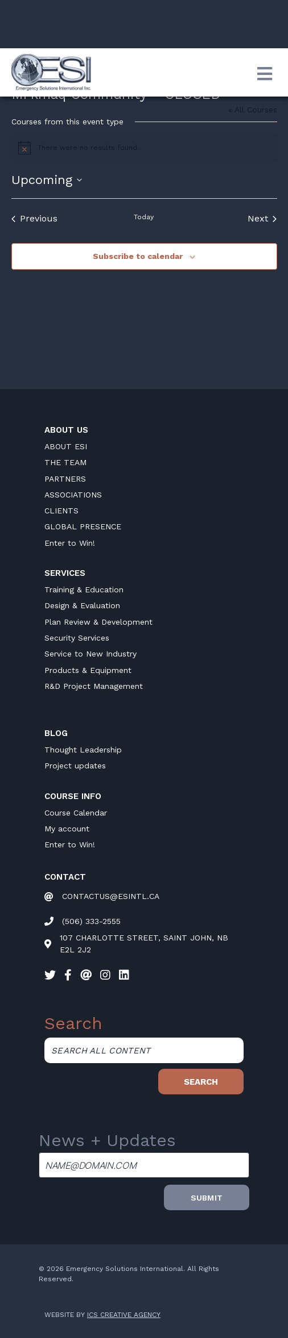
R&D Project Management (93, 686)
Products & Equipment (87, 670)
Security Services (76, 637)
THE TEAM (65, 462)
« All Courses (252, 109)
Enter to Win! (69, 542)
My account (66, 828)
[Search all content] (144, 1050)
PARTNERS (65, 478)
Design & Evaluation (82, 605)
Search (201, 1082)
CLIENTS (61, 510)
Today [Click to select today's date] (144, 217)
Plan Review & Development (98, 621)
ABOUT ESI (65, 446)
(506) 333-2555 (91, 921)
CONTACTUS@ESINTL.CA (110, 896)
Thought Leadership (83, 749)
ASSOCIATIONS (73, 494)
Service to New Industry (90, 653)
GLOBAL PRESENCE (82, 526)
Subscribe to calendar (138, 256)
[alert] (144, 147)
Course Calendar (75, 812)
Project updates (75, 765)
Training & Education (84, 589)
